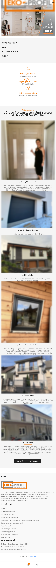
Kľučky (5, 56)
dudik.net (33, 556)
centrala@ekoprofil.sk (19, 549)
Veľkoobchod (5, 537)
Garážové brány (9, 43)
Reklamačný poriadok (8, 531)
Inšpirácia (4, 509)
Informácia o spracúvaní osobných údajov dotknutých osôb (20, 520)
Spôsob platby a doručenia (9, 534)
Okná (4, 47)
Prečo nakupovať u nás (8, 529)
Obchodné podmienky (8, 514)
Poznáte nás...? (6, 526)
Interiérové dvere (10, 52)
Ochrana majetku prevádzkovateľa (12, 523)
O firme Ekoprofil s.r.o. (8, 511)
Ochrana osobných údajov (9, 517)
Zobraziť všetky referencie (27, 461)
